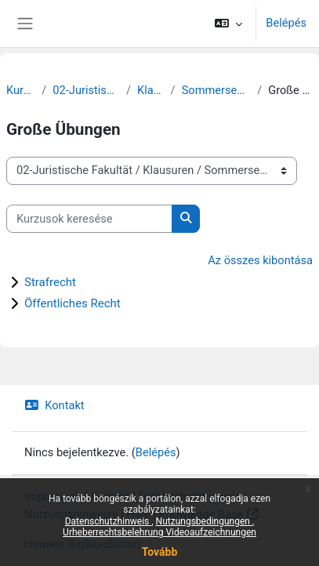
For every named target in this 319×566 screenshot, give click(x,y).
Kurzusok (20, 90)
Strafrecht (50, 282)
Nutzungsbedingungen (204, 521)
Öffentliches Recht (72, 303)
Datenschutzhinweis (108, 521)
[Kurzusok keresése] (89, 219)
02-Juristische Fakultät (86, 90)
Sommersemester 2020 (217, 90)
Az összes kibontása (260, 260)
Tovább (160, 552)
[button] (228, 23)
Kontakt (54, 405)
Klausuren (151, 90)
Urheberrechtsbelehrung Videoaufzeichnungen (159, 532)
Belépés (286, 23)
